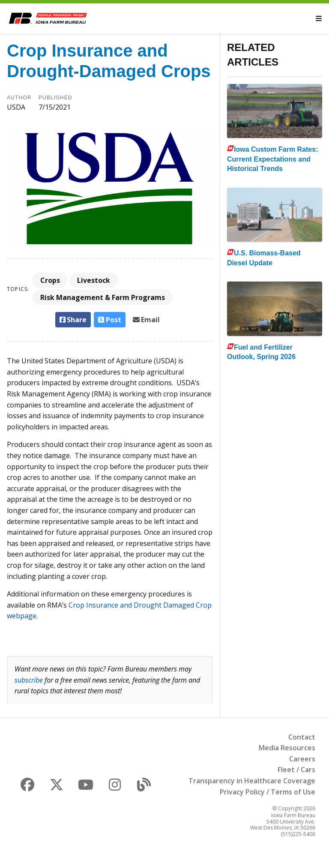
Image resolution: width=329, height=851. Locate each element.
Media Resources (287, 747)
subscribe (29, 680)
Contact (301, 737)
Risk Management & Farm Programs (102, 297)
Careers (302, 759)
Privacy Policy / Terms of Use (267, 792)
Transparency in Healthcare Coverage (251, 780)
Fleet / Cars (296, 769)
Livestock (93, 280)
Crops (50, 280)
